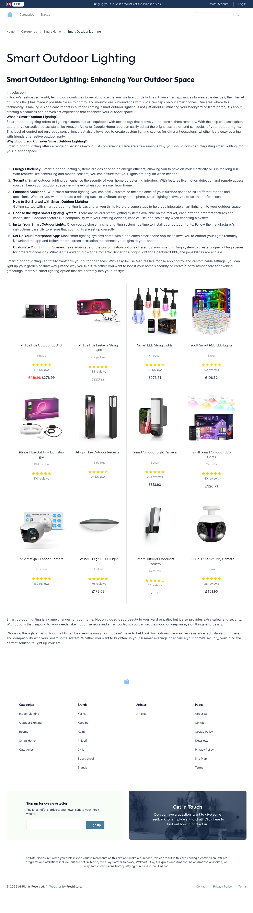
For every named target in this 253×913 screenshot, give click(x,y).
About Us (201, 713)
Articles (141, 713)
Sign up (95, 825)
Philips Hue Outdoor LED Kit (41, 345)
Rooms (23, 731)
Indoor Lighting (29, 713)
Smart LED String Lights (155, 345)
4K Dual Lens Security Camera (211, 559)
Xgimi (81, 731)
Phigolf (82, 740)
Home (11, 31)
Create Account (218, 4)
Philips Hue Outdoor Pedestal (98, 452)
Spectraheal (86, 758)
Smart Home (52, 31)
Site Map (201, 758)
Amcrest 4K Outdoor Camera (42, 559)
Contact (200, 722)
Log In (242, 4)
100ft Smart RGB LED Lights (211, 345)
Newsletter (202, 740)
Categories (27, 14)
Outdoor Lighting (30, 722)
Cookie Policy (204, 731)
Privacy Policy (204, 749)
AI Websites (53, 886)
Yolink (82, 713)
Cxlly (81, 749)
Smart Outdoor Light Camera (155, 452)
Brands (45, 14)
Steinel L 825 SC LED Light (98, 559)
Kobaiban (84, 722)
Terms (199, 767)
